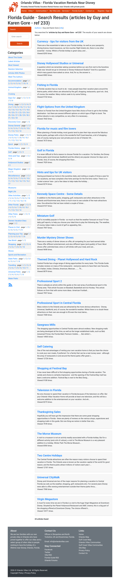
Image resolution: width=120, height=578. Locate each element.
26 (13, 115)
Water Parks (13, 278)
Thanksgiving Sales (49, 411)
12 (28, 107)
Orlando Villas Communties (90, 542)
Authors (38, 28)
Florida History (14, 148)
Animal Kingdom (15, 87)
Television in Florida (49, 390)
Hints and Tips (14, 156)
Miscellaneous (14, 176)
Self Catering (45, 346)
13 (9, 110)
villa (61, 28)
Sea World (12, 240)
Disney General (14, 126)
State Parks (13, 259)
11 (25, 107)
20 (13, 112)
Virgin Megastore (47, 499)
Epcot (10, 144)
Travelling (12, 265)
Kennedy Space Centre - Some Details (60, 194)
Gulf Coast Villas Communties (91, 545)
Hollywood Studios (16, 162)
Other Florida (13, 205)
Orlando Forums (51, 560)
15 (17, 110)
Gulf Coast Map (85, 540)
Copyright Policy (16, 573)
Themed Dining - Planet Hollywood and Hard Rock (67, 259)
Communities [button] (41, 11)
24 (28, 112)
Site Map (82, 548)
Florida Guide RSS (52, 558)
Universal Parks (14, 272)
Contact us (90, 11)
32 (13, 118)
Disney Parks (13, 135)
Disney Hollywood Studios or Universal (60, 63)
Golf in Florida (45, 150)
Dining (11, 104)
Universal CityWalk (48, 477)
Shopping (12, 244)
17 (24, 110)
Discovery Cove (14, 122)
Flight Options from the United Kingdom (61, 106)
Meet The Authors (15, 77)
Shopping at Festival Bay (52, 368)
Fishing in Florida (47, 85)
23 (24, 112)
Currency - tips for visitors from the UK (60, 41)
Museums (12, 188)
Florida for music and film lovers (56, 128)
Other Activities (14, 195)
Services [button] (65, 11)
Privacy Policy (84, 550)
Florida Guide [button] (77, 11)
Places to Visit (14, 227)
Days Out (12, 98)
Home (24, 11)
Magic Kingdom (14, 169)
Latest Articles (14, 61)
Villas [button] (30, 11)
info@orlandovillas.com (59, 541)
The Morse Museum (49, 433)
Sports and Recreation (17, 255)
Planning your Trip (15, 234)
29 (24, 115)
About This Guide (15, 57)
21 (17, 112)
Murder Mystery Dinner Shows (55, 237)
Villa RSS (48, 555)
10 (21, 107)
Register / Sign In (104, 11)
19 (9, 112)
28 (20, 115)
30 (28, 115)
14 (13, 110)
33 (17, 118)
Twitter (47, 552)
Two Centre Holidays (49, 455)
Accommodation (15, 81)
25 (9, 115)
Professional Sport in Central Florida (59, 303)
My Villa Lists (55, 11)
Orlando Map (84, 537)
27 (17, 115)
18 (28, 110)
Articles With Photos (16, 73)
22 (20, 112)
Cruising (11, 94)
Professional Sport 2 (49, 281)
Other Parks (13, 214)
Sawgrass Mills (46, 324)
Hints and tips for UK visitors (54, 172)
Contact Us (83, 553)
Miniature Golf (45, 215)
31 (9, 118)
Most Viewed (13, 65)
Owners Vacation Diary (17, 221)
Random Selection (15, 69)
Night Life (12, 191)
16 (20, 110)
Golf (10, 152)
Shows (11, 251)
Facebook (48, 550)
